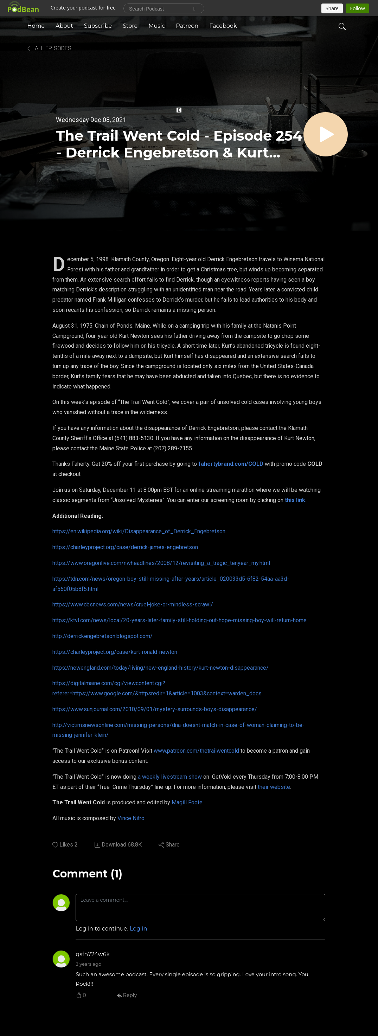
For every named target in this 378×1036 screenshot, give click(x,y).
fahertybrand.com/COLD (230, 464)
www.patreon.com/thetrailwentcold (196, 750)
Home (36, 25)
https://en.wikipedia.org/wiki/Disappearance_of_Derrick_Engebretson (138, 531)
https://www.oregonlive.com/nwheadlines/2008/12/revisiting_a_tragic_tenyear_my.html (161, 563)
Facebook (223, 25)
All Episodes (48, 48)
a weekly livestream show (170, 776)
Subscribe (98, 25)
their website (274, 787)
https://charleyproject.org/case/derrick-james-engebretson (125, 547)
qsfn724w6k (93, 954)
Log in (138, 928)
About (64, 25)
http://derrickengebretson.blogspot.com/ (102, 636)
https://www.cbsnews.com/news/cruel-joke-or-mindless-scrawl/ (132, 604)
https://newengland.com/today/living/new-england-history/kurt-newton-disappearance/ (160, 667)
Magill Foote (187, 802)
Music (156, 25)
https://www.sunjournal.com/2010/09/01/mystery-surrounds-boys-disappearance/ (154, 709)
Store (130, 25)
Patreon (187, 25)
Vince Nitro (131, 818)
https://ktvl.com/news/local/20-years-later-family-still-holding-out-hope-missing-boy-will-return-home (179, 620)
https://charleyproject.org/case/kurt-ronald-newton (114, 652)
